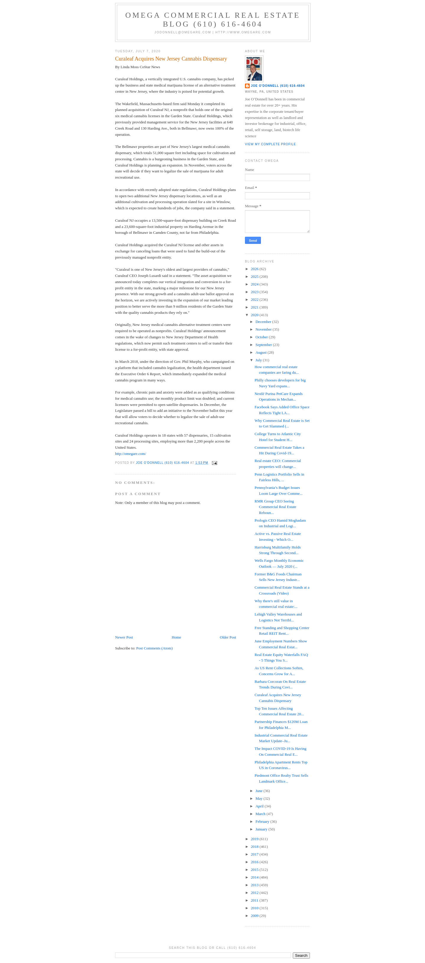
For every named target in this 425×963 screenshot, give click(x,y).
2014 (255, 877)
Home (176, 637)
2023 (255, 292)
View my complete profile (270, 144)
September (264, 344)
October (262, 337)
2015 (255, 869)
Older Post (228, 637)
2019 (255, 839)
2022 (255, 299)
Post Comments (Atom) (154, 648)
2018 (255, 846)
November (264, 329)
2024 (255, 284)
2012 (255, 892)
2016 (255, 862)
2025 (255, 276)
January (262, 829)
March (261, 814)
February (263, 821)
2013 (255, 885)
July (259, 360)
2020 (255, 315)
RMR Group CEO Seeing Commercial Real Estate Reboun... (275, 507)
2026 (255, 269)
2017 (255, 854)
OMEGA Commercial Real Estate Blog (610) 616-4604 (212, 19)
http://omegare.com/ (130, 453)
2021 (255, 307)
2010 (255, 908)
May (260, 798)
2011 (255, 900)
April (260, 806)
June (260, 791)
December (264, 321)
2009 (255, 915)
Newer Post (124, 637)
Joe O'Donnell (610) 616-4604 (278, 85)
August (262, 352)
